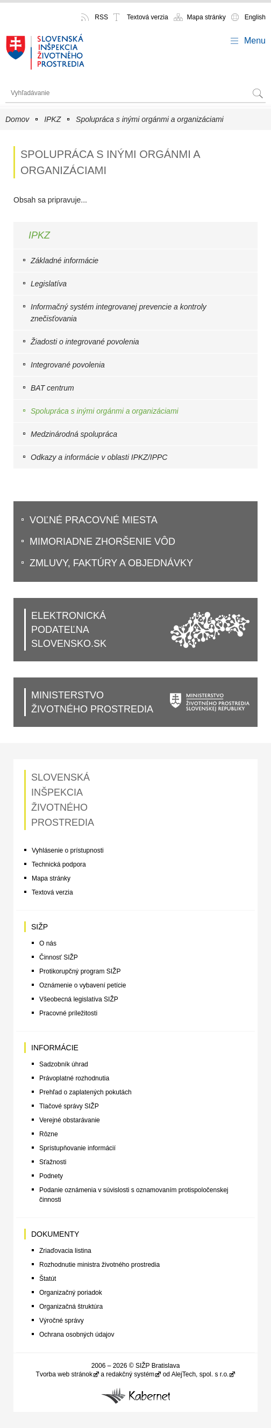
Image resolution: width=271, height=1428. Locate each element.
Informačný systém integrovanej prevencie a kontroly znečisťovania (118, 312)
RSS (101, 17)
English (255, 17)
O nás (47, 943)
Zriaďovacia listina (65, 1250)
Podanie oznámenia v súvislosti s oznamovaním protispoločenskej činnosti (134, 1194)
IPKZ (52, 119)
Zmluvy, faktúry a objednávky (111, 563)
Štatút (47, 1278)
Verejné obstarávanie (69, 1120)
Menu (255, 40)
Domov (17, 119)
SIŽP (39, 926)
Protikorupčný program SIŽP (79, 971)
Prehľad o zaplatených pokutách (85, 1092)
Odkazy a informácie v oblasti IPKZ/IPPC (99, 457)
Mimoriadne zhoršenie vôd (102, 541)
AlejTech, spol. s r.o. (200, 1374)
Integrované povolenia (68, 364)
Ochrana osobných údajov (76, 1334)
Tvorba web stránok (64, 1374)
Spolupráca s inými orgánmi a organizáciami (150, 119)
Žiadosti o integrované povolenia (85, 341)
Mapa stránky (206, 17)
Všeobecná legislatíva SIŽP (78, 999)
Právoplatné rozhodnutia (74, 1078)
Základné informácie (64, 260)
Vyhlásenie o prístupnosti (68, 850)
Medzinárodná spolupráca (74, 434)
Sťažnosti (53, 1162)
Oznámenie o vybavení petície (82, 985)
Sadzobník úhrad (63, 1064)
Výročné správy (61, 1320)
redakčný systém (130, 1374)
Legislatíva (49, 283)
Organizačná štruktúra (71, 1306)
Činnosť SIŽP (58, 957)
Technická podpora (59, 864)
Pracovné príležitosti (68, 1013)
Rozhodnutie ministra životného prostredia (99, 1264)
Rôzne (48, 1134)
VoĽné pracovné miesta (94, 520)
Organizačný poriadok (70, 1292)
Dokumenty (55, 1234)
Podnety (51, 1176)
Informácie (55, 1047)
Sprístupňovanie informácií (77, 1148)
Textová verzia (147, 17)
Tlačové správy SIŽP (69, 1106)
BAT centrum (52, 388)
